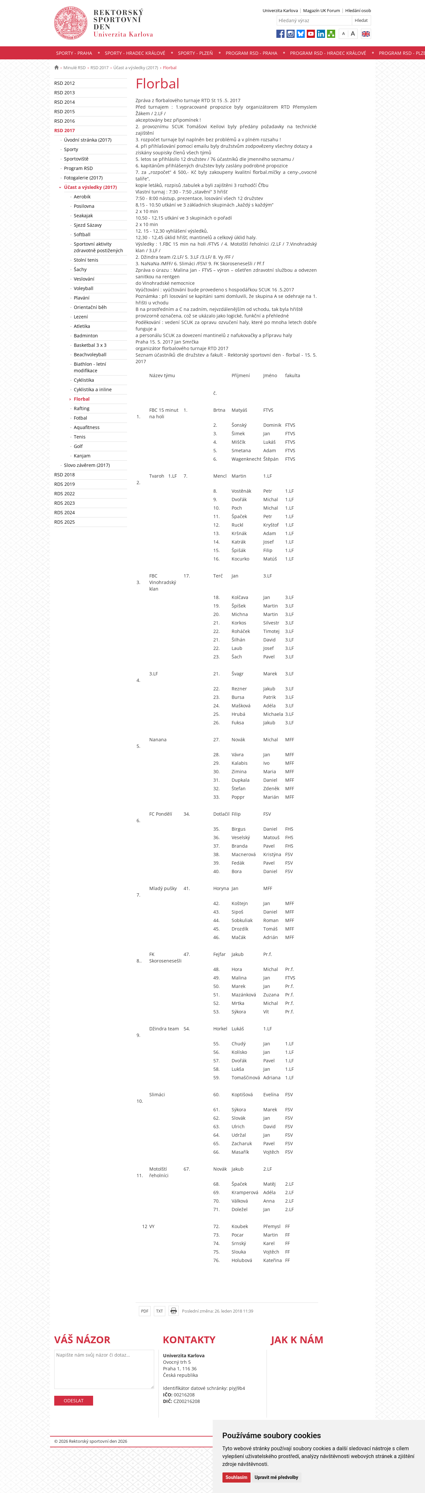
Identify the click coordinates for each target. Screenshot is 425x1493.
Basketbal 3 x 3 (90, 345)
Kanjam (82, 456)
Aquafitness (87, 427)
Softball (82, 234)
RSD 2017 (99, 67)
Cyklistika (84, 380)
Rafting (82, 408)
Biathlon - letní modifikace (90, 367)
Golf (78, 446)
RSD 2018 (64, 474)
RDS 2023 (64, 503)
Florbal (82, 399)
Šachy (80, 269)
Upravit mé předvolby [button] (276, 1477)
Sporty (71, 149)
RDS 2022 (64, 493)
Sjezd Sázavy (88, 225)
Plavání (82, 298)
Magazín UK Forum (321, 10)
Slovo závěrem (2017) (87, 465)
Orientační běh (90, 307)
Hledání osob (358, 10)
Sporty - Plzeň (195, 53)
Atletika (82, 326)
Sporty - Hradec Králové (135, 53)
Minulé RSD (74, 67)
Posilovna (84, 206)
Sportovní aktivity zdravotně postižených (98, 247)
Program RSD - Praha (251, 53)
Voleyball (83, 288)
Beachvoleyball (90, 354)
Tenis (80, 437)
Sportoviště (76, 159)
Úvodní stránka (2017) (87, 140)
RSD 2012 (64, 83)
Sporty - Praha (74, 53)
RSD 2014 (64, 102)
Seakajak (83, 215)
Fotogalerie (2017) (83, 178)
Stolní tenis (86, 260)
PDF (144, 1311)
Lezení (81, 317)
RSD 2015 (64, 111)
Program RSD (78, 168)
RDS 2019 (64, 484)
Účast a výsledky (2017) (135, 67)
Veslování (84, 279)
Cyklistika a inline (93, 389)
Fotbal (80, 418)
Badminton (86, 335)
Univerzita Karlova (280, 10)
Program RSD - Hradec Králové (328, 53)
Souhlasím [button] (237, 1477)
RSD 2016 (64, 121)
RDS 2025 (64, 522)
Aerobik (82, 196)
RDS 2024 (64, 512)
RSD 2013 (64, 92)
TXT (159, 1311)
